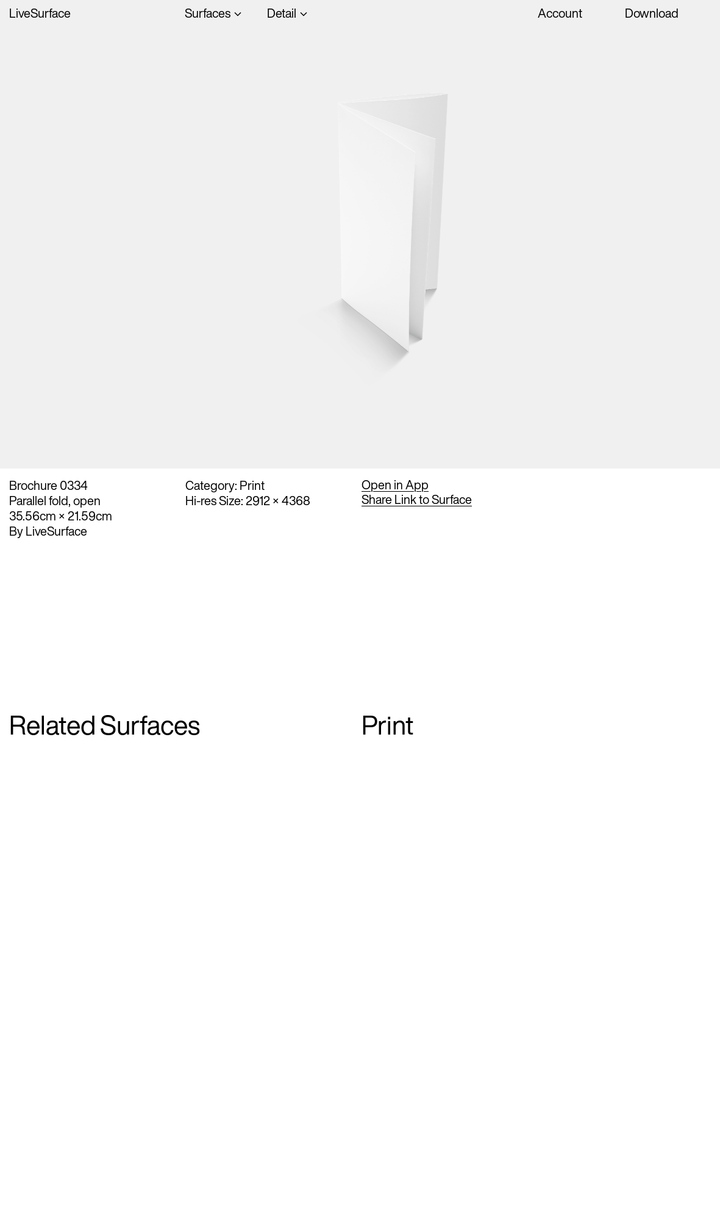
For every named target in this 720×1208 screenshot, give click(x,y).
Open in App (395, 485)
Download (652, 13)
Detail (281, 13)
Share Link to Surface (417, 499)
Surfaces (207, 13)
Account (560, 13)
